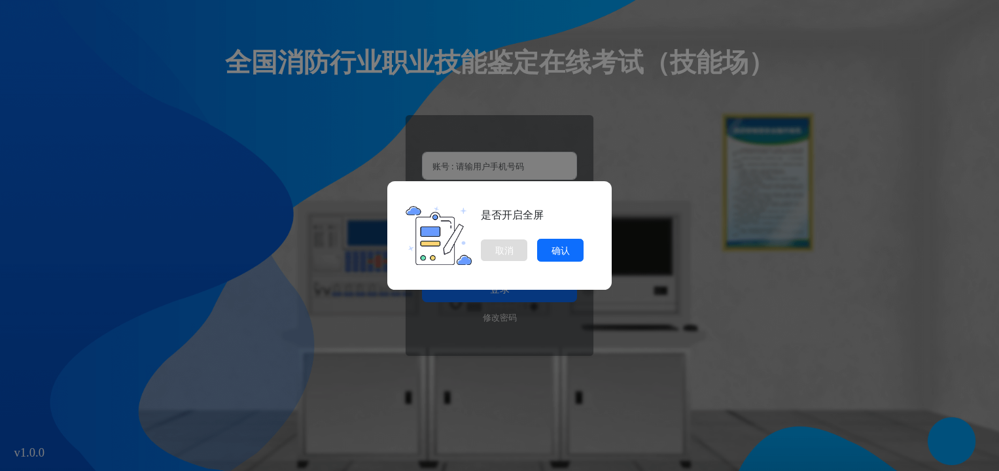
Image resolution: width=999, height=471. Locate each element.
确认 (561, 250)
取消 (504, 250)
